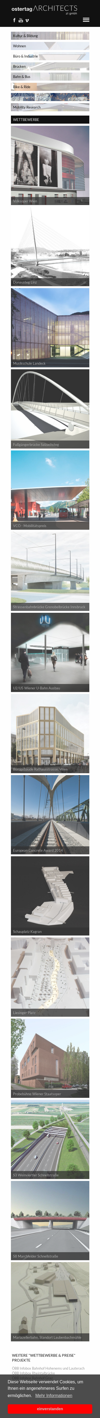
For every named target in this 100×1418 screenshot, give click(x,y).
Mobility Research (27, 107)
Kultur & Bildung (25, 36)
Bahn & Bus (21, 76)
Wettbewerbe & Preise (30, 97)
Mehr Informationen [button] (53, 1395)
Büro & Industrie (25, 56)
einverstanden (50, 1409)
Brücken (19, 66)
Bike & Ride (21, 87)
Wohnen (19, 46)
